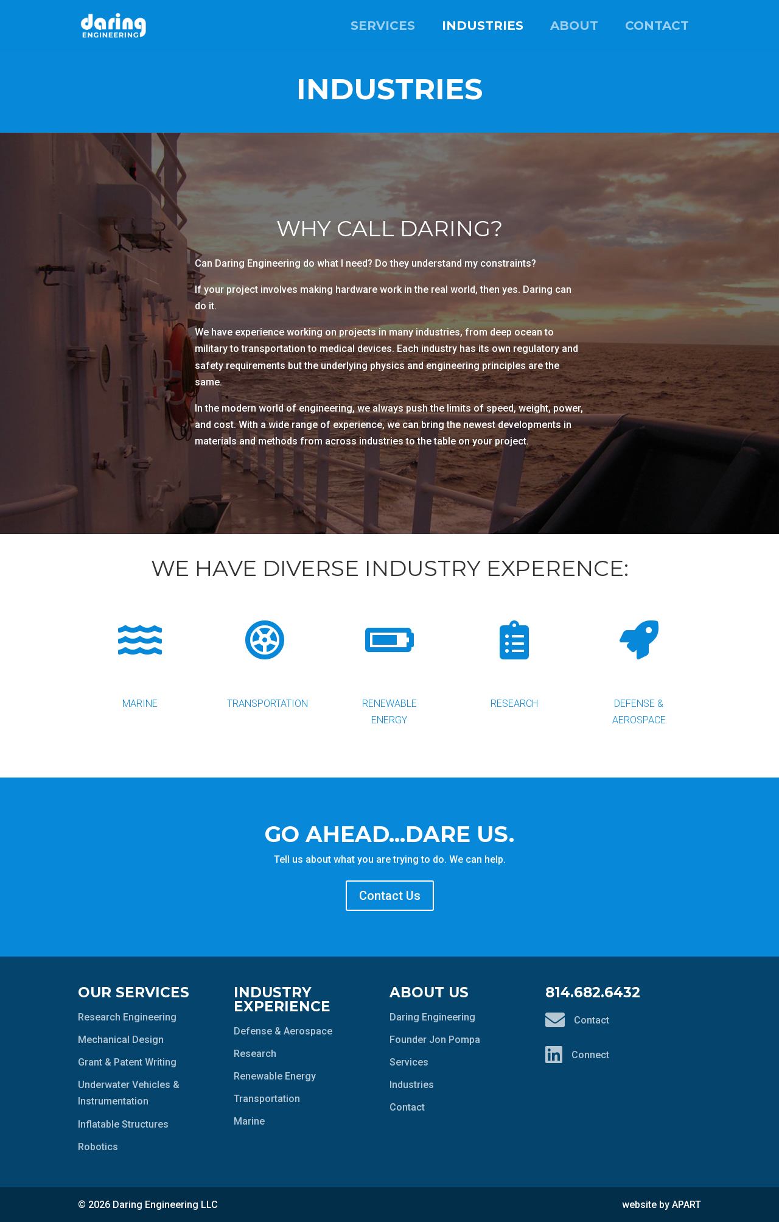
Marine (140, 655)
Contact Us (390, 895)
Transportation (267, 655)
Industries (482, 25)
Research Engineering (127, 1017)
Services (383, 25)
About (574, 25)
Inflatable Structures (123, 1124)
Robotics (98, 1147)
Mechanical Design (121, 1039)
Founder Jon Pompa (435, 1039)
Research (514, 655)
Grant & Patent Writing (127, 1062)
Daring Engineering (432, 1017)
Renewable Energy (390, 663)
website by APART (661, 1204)
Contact (657, 25)
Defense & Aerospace (639, 663)
